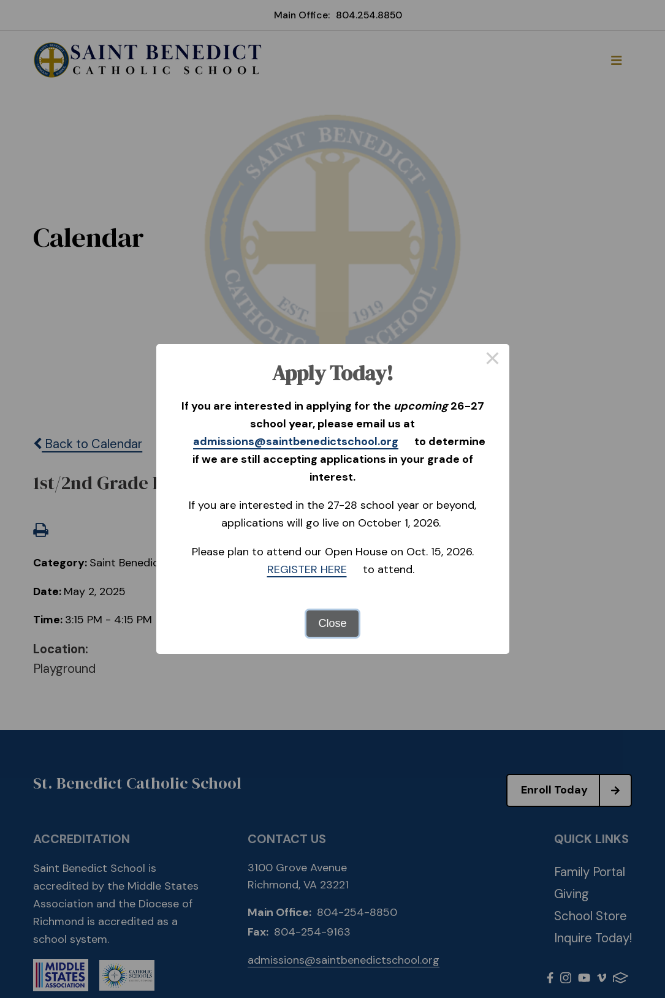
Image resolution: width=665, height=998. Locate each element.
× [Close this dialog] (492, 360)
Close (332, 623)
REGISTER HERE (307, 569)
